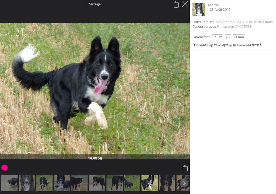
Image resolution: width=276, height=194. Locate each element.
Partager (95, 4)
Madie (213, 4)
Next (184, 183)
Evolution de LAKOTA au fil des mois (244, 21)
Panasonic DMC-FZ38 (234, 26)
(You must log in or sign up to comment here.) (226, 44)
